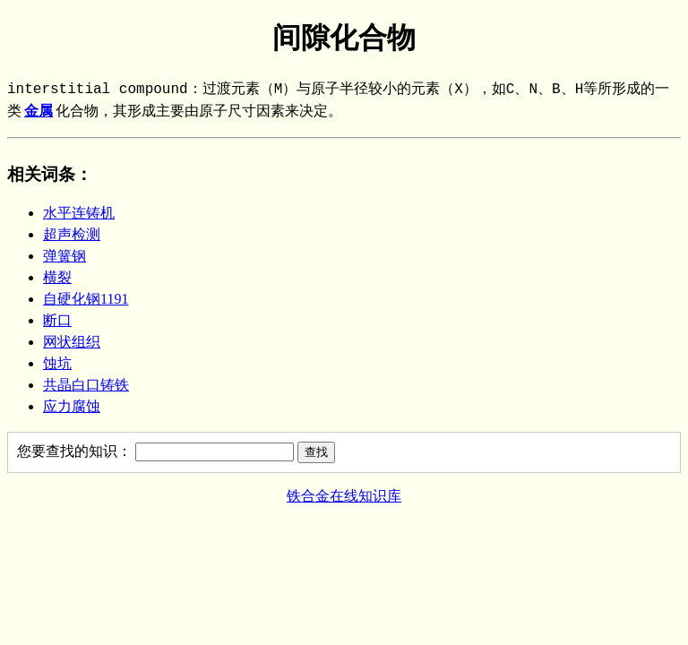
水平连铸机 (79, 212)
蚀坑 (57, 363)
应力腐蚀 (71, 406)
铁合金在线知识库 (344, 495)
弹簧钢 (64, 255)
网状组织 (71, 341)
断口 (57, 320)
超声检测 (71, 234)
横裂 (57, 277)
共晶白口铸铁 (86, 384)
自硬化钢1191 (85, 298)
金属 (38, 112)
